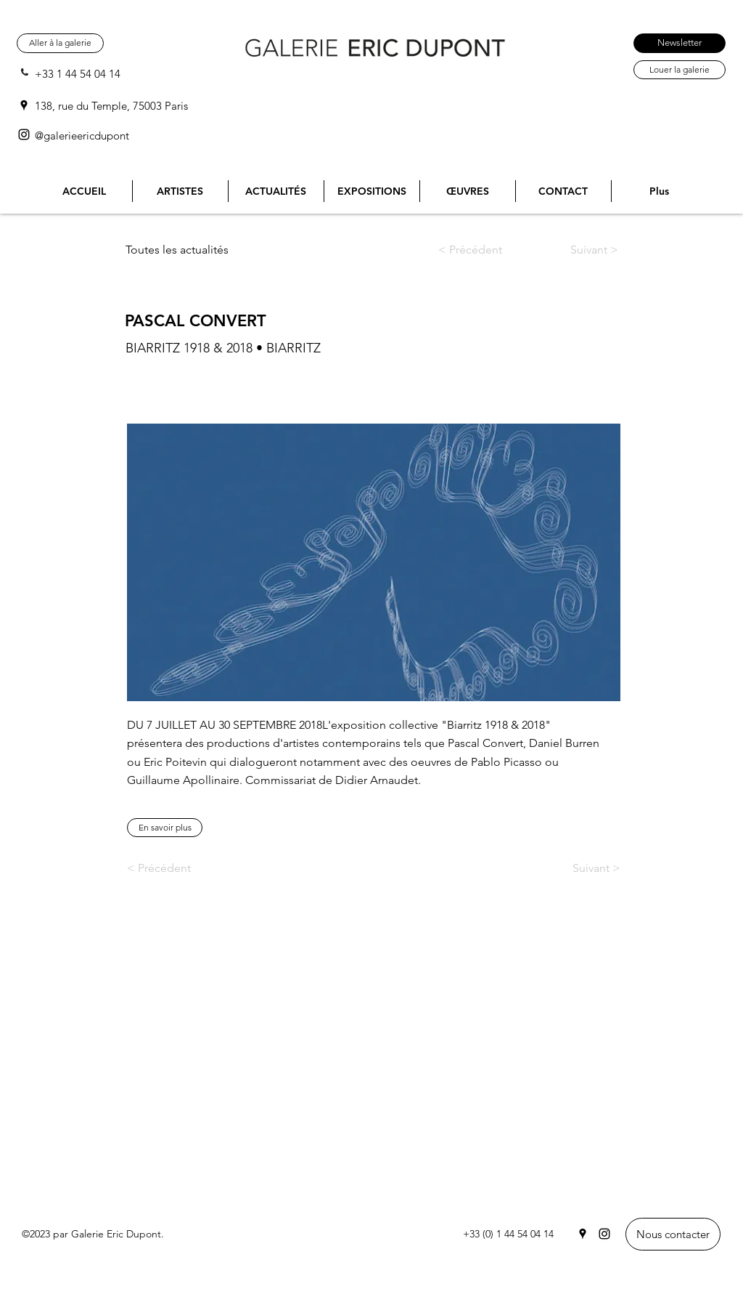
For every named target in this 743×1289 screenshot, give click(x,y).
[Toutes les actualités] (183, 249)
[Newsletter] (679, 43)
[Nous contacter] (673, 1234)
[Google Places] (24, 105)
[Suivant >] (580, 249)
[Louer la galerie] (679, 69)
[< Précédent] (481, 249)
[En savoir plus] (164, 827)
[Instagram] (24, 134)
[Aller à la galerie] (60, 43)
